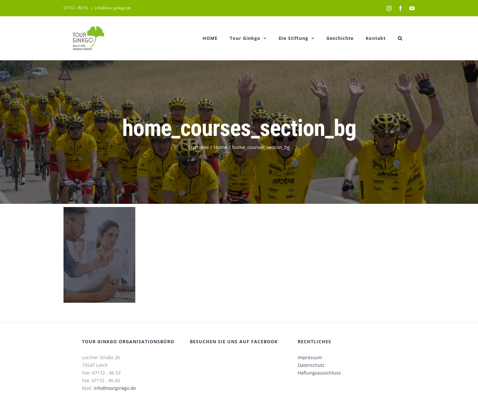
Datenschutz (309, 365)
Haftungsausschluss (318, 373)
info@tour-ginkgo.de (111, 8)
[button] (399, 38)
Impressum (308, 357)
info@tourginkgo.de (113, 388)
